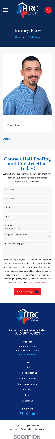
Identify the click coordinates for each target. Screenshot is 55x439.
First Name (9, 189)
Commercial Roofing (27, 384)
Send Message (27, 291)
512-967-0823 (27, 333)
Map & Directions (27, 354)
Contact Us (27, 400)
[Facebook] (21, 413)
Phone (7, 207)
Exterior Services (27, 378)
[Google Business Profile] (33, 413)
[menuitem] (14, 429)
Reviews (27, 389)
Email (6, 216)
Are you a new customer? (16, 234)
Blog (27, 395)
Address (8, 225)
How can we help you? (15, 243)
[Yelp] (27, 413)
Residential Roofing (27, 372)
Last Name (9, 198)
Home (27, 367)
